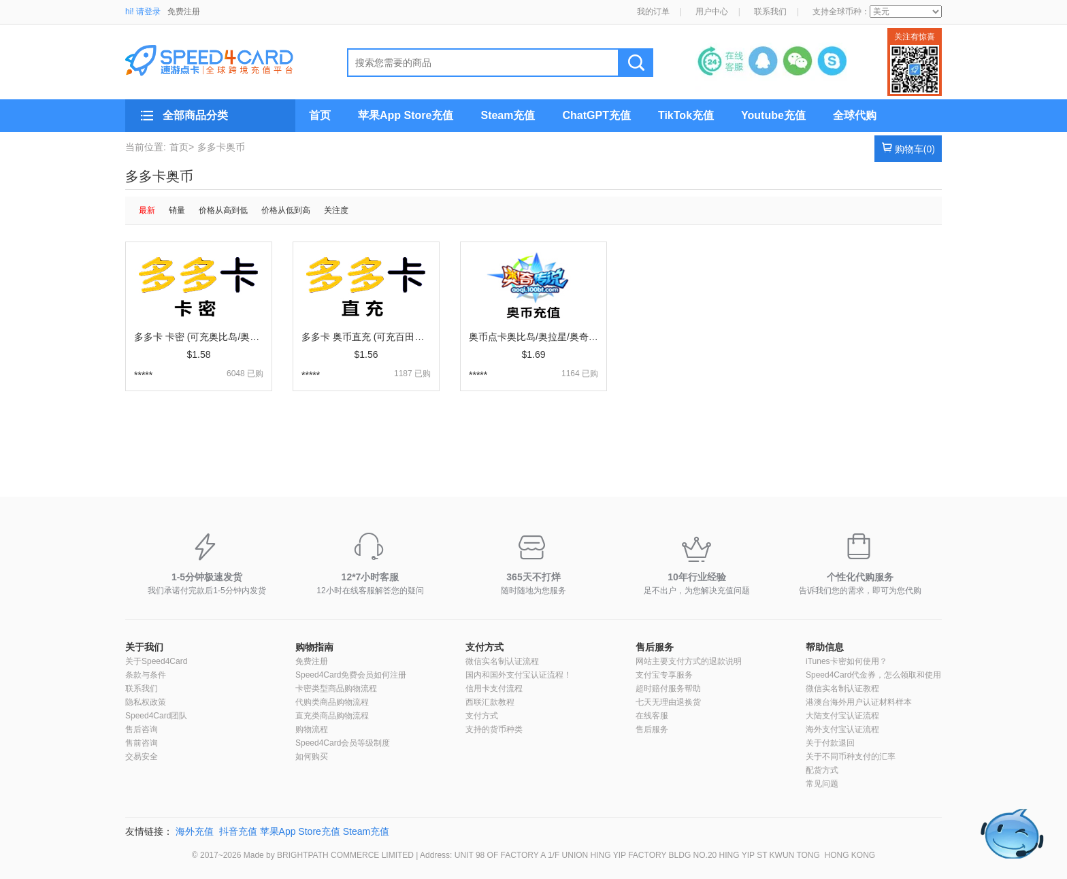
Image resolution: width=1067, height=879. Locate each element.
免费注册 (183, 11)
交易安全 (141, 756)
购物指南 (314, 647)
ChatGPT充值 (596, 115)
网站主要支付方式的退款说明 (689, 661)
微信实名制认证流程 (502, 661)
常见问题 (822, 784)
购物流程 (311, 729)
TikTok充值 (686, 115)
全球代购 (854, 115)
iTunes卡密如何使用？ (846, 661)
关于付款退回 (830, 743)
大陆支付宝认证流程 (842, 715)
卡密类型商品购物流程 (336, 688)
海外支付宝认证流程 (842, 729)
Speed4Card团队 (156, 715)
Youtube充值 (773, 115)
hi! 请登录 (143, 11)
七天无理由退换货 (668, 702)
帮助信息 (825, 647)
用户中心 (711, 11)
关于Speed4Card (156, 661)
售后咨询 (141, 729)
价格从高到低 (223, 210)
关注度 (336, 210)
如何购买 (311, 756)
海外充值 (195, 831)
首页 (320, 115)
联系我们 (770, 11)
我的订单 (653, 11)
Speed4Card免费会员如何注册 (350, 675)
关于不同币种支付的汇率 (851, 756)
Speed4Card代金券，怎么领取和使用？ (877, 675)
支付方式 (484, 647)
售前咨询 (141, 743)
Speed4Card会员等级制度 (342, 743)
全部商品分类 (195, 115)
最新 (147, 210)
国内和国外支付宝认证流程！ (518, 675)
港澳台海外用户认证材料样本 (859, 702)
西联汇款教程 (489, 702)
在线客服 (652, 715)
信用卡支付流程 (494, 688)
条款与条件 (145, 675)
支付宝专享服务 (664, 675)
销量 (177, 210)
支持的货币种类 (494, 729)
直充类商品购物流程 (332, 715)
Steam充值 (507, 115)
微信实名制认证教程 (842, 688)
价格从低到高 (285, 210)
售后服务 (655, 647)
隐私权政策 (145, 702)
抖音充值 (238, 831)
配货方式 (822, 770)
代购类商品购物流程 (332, 702)
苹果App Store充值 (405, 115)
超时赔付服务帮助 (668, 688)
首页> (181, 147)
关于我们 (144, 647)
